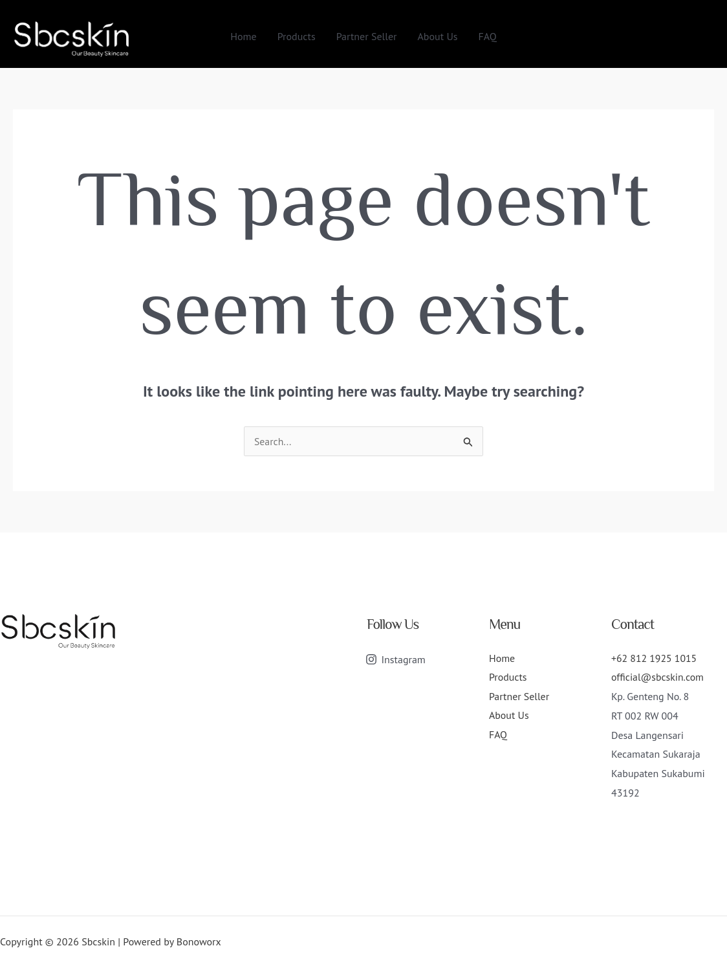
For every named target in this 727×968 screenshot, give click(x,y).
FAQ (488, 36)
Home (243, 36)
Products (296, 36)
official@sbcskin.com (658, 676)
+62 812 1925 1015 (654, 658)
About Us (438, 36)
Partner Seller (366, 36)
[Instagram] (395, 659)
